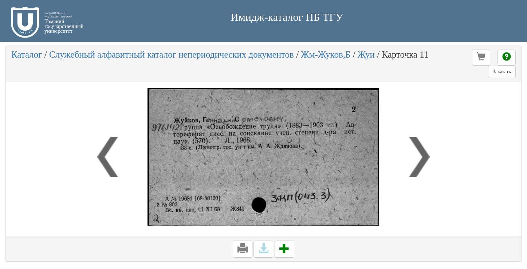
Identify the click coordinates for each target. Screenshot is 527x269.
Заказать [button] (502, 71)
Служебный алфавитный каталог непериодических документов (171, 54)
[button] (481, 58)
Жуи (366, 54)
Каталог (26, 54)
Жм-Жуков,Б (325, 54)
